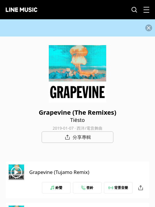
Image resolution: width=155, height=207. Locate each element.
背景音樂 (118, 187)
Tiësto (77, 119)
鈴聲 (56, 187)
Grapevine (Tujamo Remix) (59, 172)
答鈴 (87, 187)
